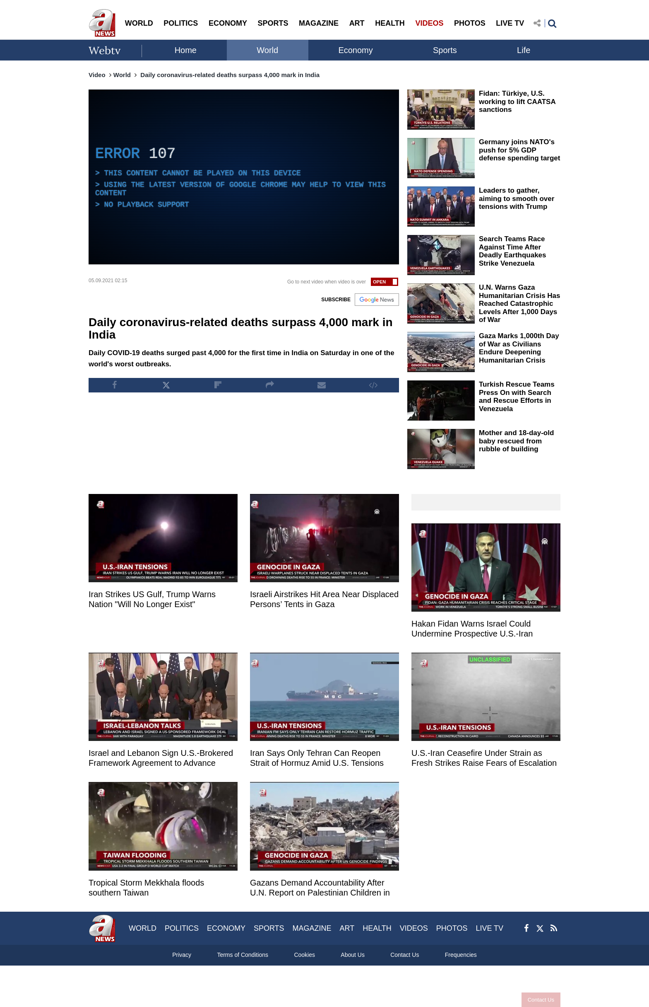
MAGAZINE (319, 23)
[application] (244, 177)
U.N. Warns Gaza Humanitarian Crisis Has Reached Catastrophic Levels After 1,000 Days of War (519, 303)
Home (186, 50)
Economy (355, 50)
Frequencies (461, 954)
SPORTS (272, 23)
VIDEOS (429, 23)
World (267, 50)
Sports (445, 50)
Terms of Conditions (242, 954)
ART (357, 23)
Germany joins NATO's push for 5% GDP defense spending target (519, 150)
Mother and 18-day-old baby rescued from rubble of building (516, 441)
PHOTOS (470, 23)
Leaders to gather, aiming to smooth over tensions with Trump (516, 198)
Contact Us (541, 1000)
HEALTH (390, 23)
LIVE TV (510, 23)
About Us (353, 954)
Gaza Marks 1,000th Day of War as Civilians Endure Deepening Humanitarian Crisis (519, 348)
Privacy (181, 954)
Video (97, 74)
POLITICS (180, 23)
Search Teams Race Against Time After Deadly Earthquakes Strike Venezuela (512, 251)
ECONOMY (228, 23)
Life (523, 50)
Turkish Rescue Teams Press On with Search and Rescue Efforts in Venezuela (517, 396)
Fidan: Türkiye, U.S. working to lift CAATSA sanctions (517, 102)
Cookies (304, 954)
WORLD (139, 23)
